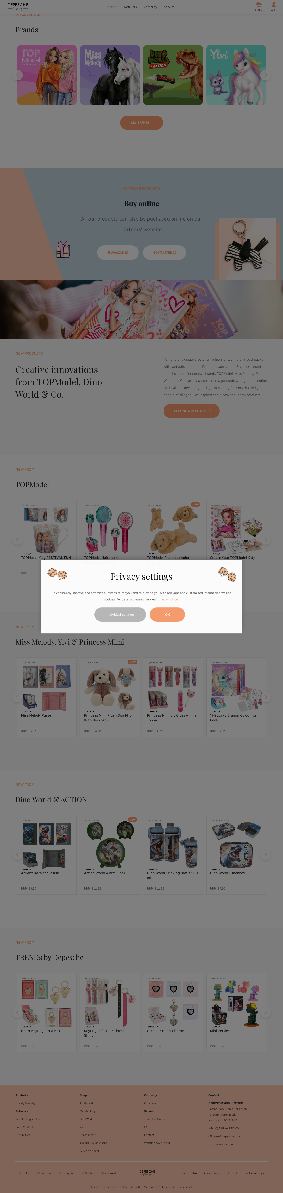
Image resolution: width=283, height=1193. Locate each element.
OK (167, 614)
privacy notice (168, 599)
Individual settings (120, 614)
